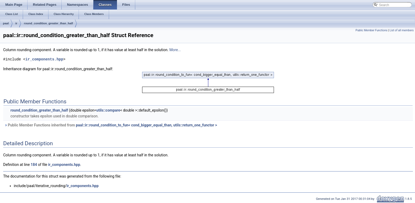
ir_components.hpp (44, 59)
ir (16, 23)
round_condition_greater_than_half (48, 23)
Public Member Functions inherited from (110, 125)
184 (34, 164)
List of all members (402, 30)
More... (175, 50)
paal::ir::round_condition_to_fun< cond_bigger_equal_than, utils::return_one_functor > (146, 125)
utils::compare (108, 110)
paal (6, 23)
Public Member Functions (371, 30)
